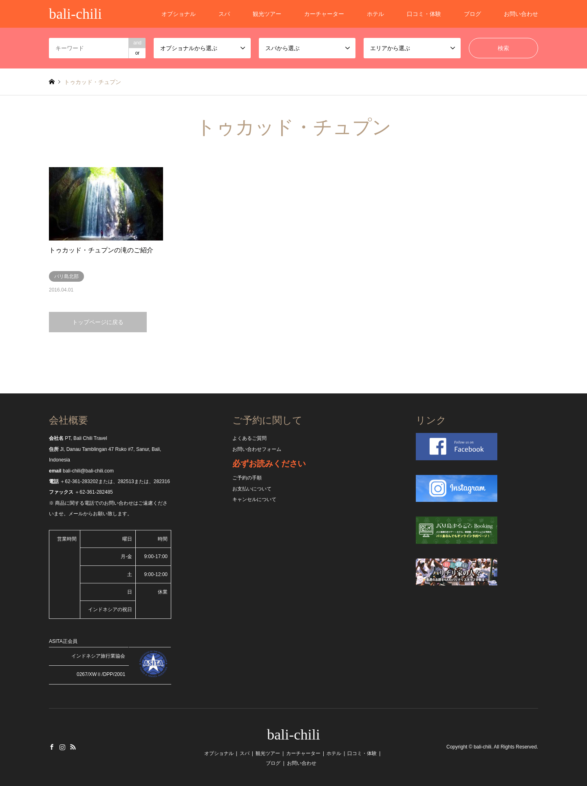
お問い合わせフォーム (256, 449)
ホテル (375, 14)
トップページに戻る (98, 322)
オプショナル (178, 14)
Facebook (52, 747)
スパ (224, 14)
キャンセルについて (254, 499)
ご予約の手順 (247, 478)
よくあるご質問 (249, 438)
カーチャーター (324, 14)
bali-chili (293, 734)
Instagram (62, 747)
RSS (73, 747)
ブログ (472, 14)
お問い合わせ (521, 14)
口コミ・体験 (424, 14)
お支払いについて (251, 489)
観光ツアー (267, 14)
